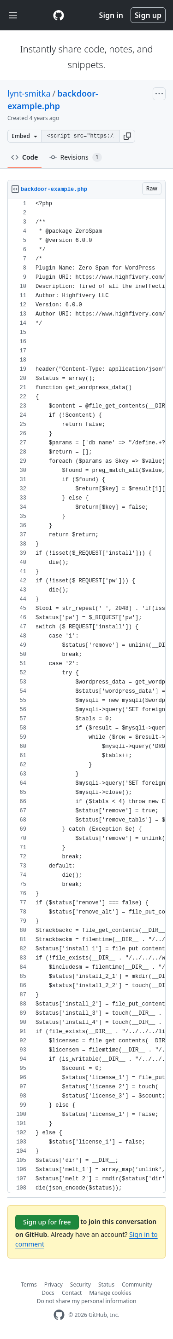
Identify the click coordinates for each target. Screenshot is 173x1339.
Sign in (111, 15)
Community (137, 1284)
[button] (127, 136)
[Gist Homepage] (58, 15)
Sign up (148, 15)
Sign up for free (47, 1222)
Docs (48, 1293)
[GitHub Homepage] (59, 1315)
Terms (29, 1284)
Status (106, 1284)
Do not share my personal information (87, 1301)
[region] (86, 696)
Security (80, 1284)
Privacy (53, 1284)
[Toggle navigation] (12, 15)
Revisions (75, 157)
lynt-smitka (29, 93)
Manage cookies (110, 1293)
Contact (72, 1293)
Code (24, 157)
